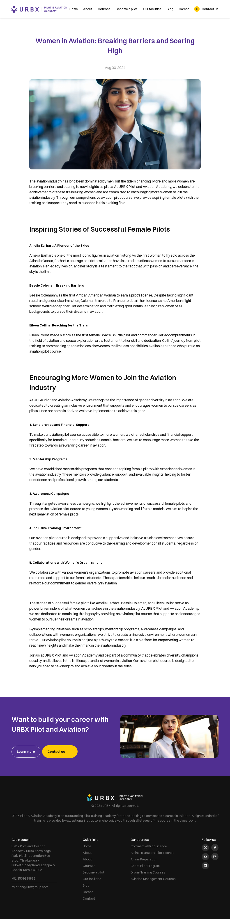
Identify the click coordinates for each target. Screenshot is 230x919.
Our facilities (152, 9)
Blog (170, 9)
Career (184, 9)
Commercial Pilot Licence (149, 846)
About (87, 9)
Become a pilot (127, 9)
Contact (89, 898)
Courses (104, 9)
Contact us (210, 9)
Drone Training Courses (148, 872)
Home (73, 9)
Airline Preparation (144, 859)
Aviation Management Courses (153, 879)
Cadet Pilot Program (145, 866)
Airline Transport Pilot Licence (152, 853)
